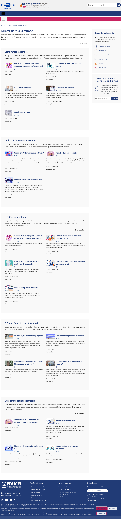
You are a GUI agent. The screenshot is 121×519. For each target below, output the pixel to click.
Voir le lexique (8, 119)
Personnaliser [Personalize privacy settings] (101, 513)
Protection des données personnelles (68, 491)
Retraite (9, 23)
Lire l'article (8, 72)
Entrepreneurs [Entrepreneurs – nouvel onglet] (115, 18)
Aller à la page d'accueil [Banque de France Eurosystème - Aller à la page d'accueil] (9, 6)
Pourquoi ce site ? (37, 484)
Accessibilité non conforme (69, 484)
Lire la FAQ (8, 428)
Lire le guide (49, 101)
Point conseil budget (38, 487)
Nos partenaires (36, 493)
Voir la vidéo (49, 77)
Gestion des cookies (67, 494)
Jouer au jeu (8, 101)
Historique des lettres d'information (95, 493)
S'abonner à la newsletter (96, 484)
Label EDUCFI (36, 490)
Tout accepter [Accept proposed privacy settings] (101, 508)
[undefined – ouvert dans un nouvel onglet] (2, 498)
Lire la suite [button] (83, 42)
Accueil (3, 23)
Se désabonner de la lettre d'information (97, 497)
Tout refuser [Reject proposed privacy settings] (112, 508)
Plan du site (35, 495)
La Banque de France (38, 498)
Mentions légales (66, 487)
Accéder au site (50, 167)
